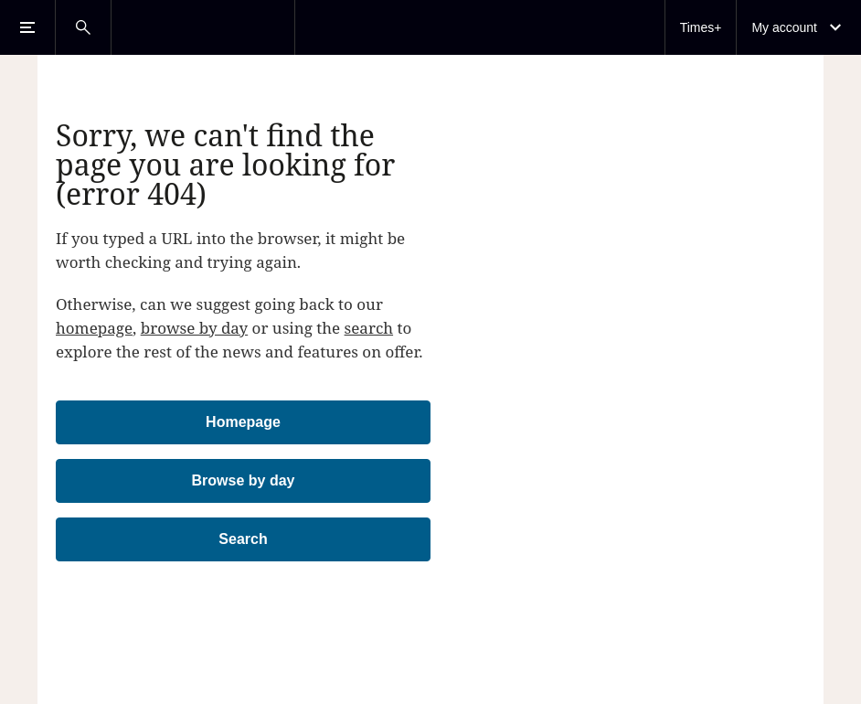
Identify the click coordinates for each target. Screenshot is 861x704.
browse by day (195, 327)
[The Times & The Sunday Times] (203, 27)
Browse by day (243, 480)
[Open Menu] (27, 27)
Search (242, 539)
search (369, 327)
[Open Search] (83, 27)
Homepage (243, 422)
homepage (94, 327)
